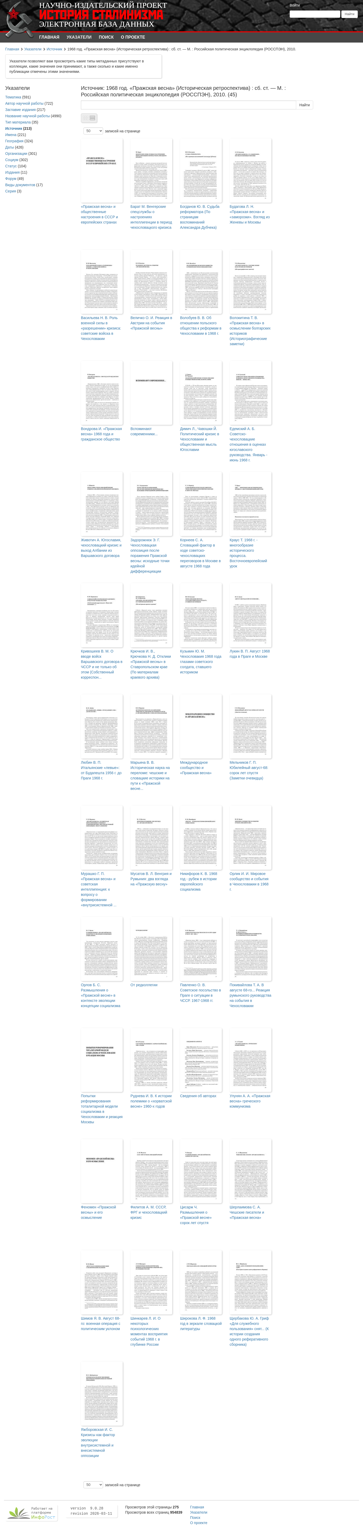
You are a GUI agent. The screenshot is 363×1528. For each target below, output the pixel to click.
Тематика (13, 97)
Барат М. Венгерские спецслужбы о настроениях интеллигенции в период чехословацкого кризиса (151, 217)
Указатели (79, 37)
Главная (49, 37)
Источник (54, 49)
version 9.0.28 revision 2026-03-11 (91, 1511)
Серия (10, 191)
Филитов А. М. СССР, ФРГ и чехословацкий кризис (148, 1212)
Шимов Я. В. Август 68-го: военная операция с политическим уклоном (100, 1323)
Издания (12, 172)
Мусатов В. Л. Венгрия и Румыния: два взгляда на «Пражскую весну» (150, 879)
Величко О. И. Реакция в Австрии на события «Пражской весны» (151, 323)
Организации (16, 153)
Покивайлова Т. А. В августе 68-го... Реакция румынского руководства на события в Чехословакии (250, 995)
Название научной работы (27, 116)
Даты (9, 147)
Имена (10, 135)
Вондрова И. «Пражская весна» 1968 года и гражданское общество (101, 434)
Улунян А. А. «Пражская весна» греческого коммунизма (250, 1101)
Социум (11, 160)
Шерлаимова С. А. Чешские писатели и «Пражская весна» (247, 1212)
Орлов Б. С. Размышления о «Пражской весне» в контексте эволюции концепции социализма (100, 995)
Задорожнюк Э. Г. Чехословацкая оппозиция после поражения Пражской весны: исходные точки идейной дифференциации (149, 555)
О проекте (133, 37)
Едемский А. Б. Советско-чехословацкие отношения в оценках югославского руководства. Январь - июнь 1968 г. (248, 444)
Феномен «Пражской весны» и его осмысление (98, 1212)
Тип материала (18, 122)
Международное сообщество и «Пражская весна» (196, 767)
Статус (11, 166)
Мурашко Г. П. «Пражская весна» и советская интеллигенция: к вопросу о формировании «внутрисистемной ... (98, 889)
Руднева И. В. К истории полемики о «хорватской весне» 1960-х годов (151, 1101)
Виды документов (20, 185)
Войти (295, 5)
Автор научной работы (24, 103)
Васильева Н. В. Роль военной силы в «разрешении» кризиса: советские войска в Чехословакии (101, 328)
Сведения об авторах (198, 1096)
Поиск (106, 37)
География (14, 141)
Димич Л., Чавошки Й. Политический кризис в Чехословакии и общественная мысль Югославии (199, 439)
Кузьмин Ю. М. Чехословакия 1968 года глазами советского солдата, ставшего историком (200, 661)
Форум (10, 179)
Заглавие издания (20, 110)
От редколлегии (143, 985)
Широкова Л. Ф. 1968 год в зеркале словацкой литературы (201, 1323)
